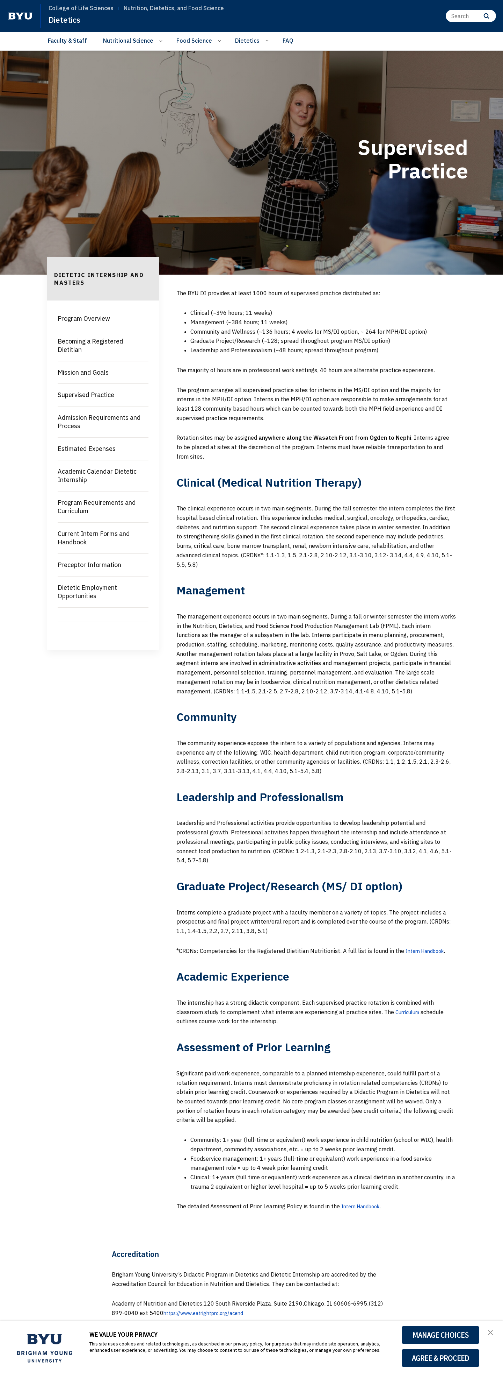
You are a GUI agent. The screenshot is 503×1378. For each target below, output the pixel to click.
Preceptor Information (89, 565)
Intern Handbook (428, 950)
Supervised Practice (86, 395)
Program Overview (84, 319)
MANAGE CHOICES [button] (440, 1335)
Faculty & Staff (67, 40)
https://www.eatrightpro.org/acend (208, 1312)
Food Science (194, 40)
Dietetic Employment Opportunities (87, 592)
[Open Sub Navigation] (162, 41)
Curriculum (409, 1012)
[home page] (20, 16)
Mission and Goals (83, 372)
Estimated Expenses (87, 449)
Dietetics (66, 19)
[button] (491, 1333)
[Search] (471, 16)
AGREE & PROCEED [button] (440, 1358)
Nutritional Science (128, 40)
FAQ (288, 40)
